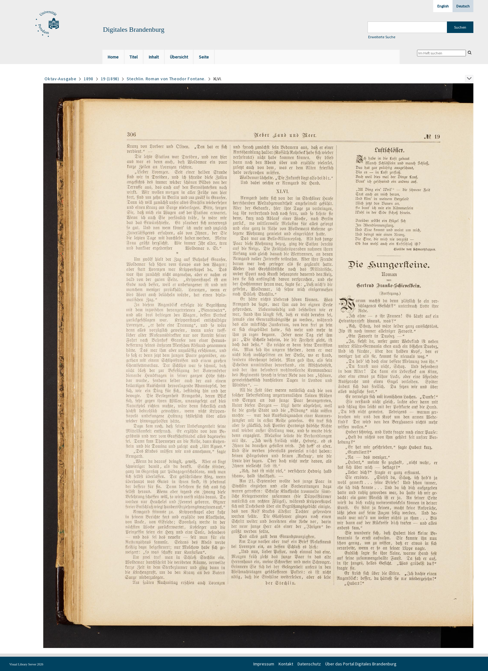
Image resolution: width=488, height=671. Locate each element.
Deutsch (463, 6)
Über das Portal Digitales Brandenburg (360, 664)
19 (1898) (110, 79)
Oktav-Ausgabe (60, 79)
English (443, 6)
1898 (88, 79)
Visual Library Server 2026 (26, 664)
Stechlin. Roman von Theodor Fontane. (166, 79)
